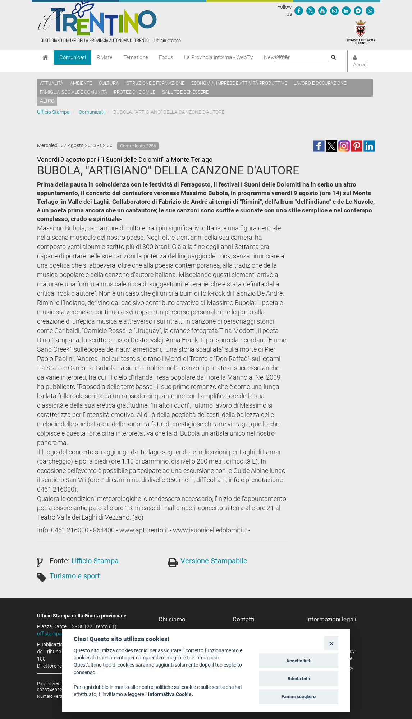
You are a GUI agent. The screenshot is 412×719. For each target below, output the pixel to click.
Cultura (109, 83)
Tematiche (135, 57)
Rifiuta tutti (299, 678)
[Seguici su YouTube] (322, 10)
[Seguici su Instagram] (334, 10)
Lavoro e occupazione (320, 83)
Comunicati (72, 57)
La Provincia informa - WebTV (218, 57)
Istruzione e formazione (154, 83)
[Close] (331, 643)
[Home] (45, 57)
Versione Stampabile (213, 560)
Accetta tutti (298, 660)
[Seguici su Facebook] (299, 10)
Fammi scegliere (298, 696)
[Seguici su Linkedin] (346, 10)
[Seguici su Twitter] (311, 10)
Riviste (105, 57)
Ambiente (81, 83)
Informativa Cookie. (170, 694)
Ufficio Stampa (53, 112)
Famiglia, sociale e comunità (73, 92)
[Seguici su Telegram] (358, 10)
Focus (166, 57)
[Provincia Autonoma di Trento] (361, 31)
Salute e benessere (185, 92)
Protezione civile (134, 92)
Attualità (51, 83)
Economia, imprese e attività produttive (239, 83)
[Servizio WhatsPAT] (370, 10)
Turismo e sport (75, 576)
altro (47, 101)
